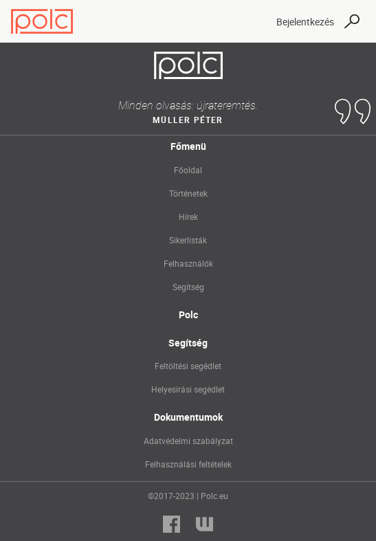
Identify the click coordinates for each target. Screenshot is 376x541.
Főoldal (188, 169)
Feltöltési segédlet (188, 365)
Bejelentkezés (305, 21)
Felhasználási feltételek (188, 464)
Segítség (188, 286)
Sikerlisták (188, 239)
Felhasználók (188, 263)
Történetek (188, 193)
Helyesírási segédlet (188, 389)
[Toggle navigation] (253, 21)
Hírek (188, 216)
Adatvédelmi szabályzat (188, 440)
